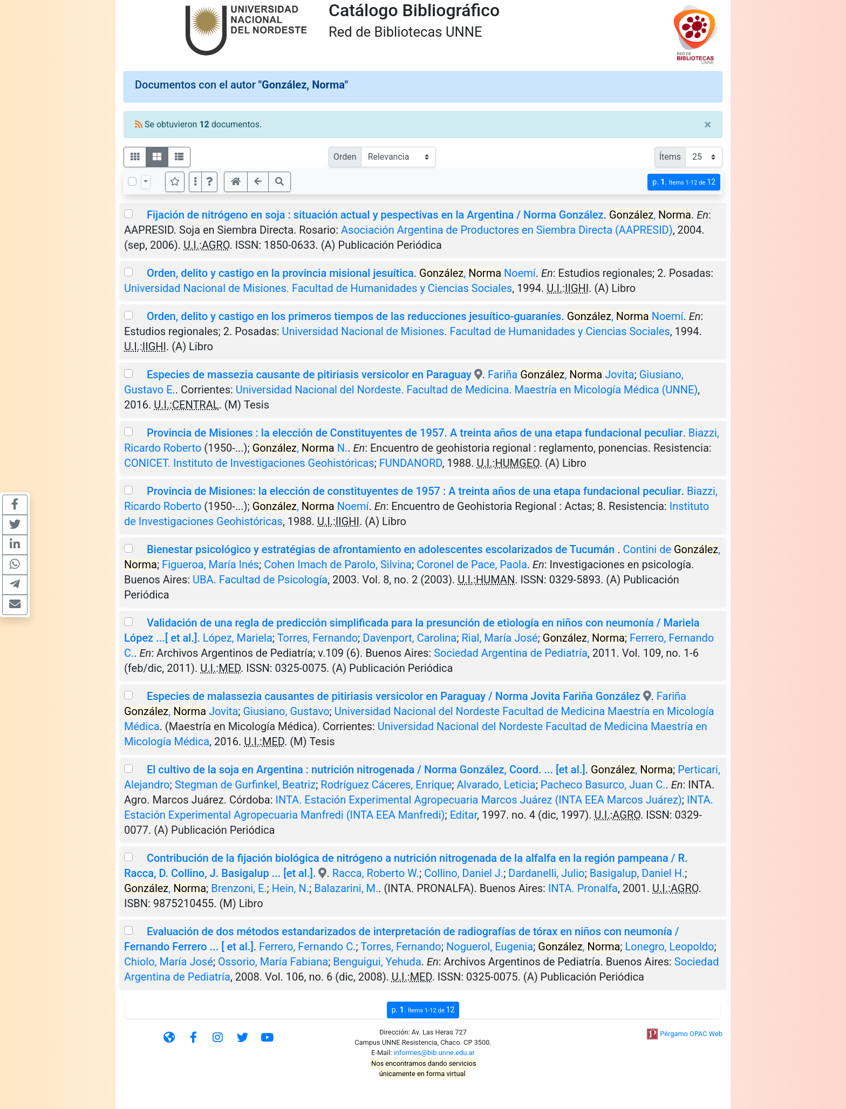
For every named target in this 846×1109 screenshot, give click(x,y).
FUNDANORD (410, 463)
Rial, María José (499, 637)
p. (683, 182)
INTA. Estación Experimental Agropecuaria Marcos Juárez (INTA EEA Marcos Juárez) (479, 799)
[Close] (707, 125)
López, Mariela (237, 637)
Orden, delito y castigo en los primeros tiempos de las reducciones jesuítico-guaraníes (354, 316)
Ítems (670, 157)
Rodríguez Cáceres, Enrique (386, 784)
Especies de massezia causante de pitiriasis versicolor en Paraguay (309, 374)
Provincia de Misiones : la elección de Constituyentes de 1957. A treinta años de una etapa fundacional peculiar (415, 432)
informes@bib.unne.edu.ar (434, 1053)
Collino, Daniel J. (463, 873)
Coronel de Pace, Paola (472, 564)
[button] (209, 182)
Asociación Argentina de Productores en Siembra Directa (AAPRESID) (507, 229)
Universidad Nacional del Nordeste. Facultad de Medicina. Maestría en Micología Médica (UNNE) (467, 389)
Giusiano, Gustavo (286, 711)
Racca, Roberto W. (375, 873)
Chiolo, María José (168, 961)
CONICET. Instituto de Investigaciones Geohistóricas (249, 463)
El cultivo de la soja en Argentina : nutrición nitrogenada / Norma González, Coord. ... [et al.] (366, 769)
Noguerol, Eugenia (489, 946)
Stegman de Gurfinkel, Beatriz (245, 784)
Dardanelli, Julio (546, 873)
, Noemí (477, 273)
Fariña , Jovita (561, 374)
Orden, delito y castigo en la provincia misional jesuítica (280, 273)
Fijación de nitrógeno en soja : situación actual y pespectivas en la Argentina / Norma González (375, 214)
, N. (300, 447)
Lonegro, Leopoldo (669, 946)
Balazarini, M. (346, 888)
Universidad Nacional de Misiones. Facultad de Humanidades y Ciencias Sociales (318, 288)
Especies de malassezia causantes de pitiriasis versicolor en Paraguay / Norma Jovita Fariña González (393, 696)
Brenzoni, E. (239, 888)
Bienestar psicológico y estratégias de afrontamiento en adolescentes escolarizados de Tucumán (382, 549)
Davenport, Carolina (409, 637)
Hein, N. (290, 888)
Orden (345, 157)
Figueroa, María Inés (210, 564)
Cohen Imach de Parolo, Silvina (338, 564)
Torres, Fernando (317, 637)
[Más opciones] (195, 182)
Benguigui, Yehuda (377, 961)
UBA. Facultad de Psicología (260, 579)
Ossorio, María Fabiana (273, 961)
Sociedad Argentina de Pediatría (511, 653)
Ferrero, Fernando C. (307, 946)
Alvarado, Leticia (495, 784)
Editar (463, 814)
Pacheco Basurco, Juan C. (603, 784)
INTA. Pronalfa (583, 888)
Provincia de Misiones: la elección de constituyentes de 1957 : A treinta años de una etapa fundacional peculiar (414, 491)
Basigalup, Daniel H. (637, 873)
